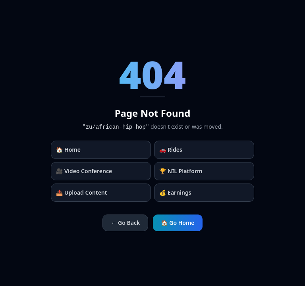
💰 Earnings (175, 192)
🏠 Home (68, 149)
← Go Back (125, 222)
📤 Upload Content (81, 192)
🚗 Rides (170, 149)
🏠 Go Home (177, 222)
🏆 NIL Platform (180, 171)
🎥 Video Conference (84, 171)
